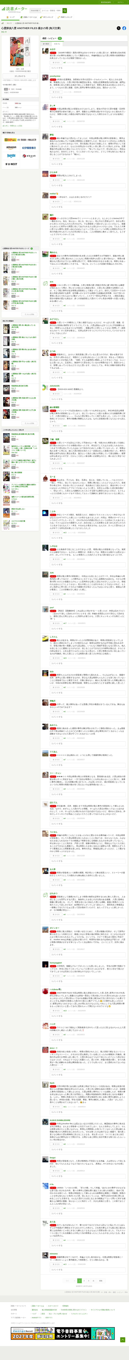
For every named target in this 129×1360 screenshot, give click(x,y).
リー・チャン (55, 773)
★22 (65, 532)
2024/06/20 (81, 239)
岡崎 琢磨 (14, 452)
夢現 (52, 135)
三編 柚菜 (54, 439)
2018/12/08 (82, 1264)
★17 (65, 623)
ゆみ (52, 671)
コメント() (71, 62)
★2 (64, 121)
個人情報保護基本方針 (49, 1310)
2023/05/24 (77, 394)
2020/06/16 (81, 1069)
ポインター (54, 928)
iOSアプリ (49, 1317)
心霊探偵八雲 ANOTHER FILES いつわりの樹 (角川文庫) (24, 254)
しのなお (53, 546)
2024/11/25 (81, 180)
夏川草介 (14, 523)
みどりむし (54, 319)
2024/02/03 (81, 305)
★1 (64, 372)
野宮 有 (13, 475)
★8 (64, 1144)
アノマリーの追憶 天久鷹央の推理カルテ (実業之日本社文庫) (23, 486)
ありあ (52, 1222)
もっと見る (29, 314)
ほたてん (53, 802)
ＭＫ (52, 282)
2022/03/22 (81, 738)
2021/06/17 (81, 949)
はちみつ (53, 893)
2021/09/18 (81, 914)
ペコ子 (52, 1024)
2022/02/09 (81, 818)
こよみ (52, 511)
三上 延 (13, 464)
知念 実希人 (15, 489)
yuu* (52, 607)
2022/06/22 (81, 594)
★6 (64, 268)
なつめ (52, 351)
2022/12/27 (81, 463)
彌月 (52, 215)
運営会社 (35, 1310)
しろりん (53, 637)
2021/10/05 (81, 880)
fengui (52, 1158)
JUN (52, 573)
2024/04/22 (81, 268)
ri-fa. (52, 1184)
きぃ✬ (52, 105)
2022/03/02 (81, 789)
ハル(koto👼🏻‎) (55, 989)
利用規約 (65, 1306)
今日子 (52, 49)
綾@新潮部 (54, 407)
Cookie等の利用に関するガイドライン (74, 1310)
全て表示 (46, 44)
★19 (65, 1011)
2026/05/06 (81, 62)
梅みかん (53, 252)
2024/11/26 (81, 158)
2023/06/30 (81, 372)
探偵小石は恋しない (18, 509)
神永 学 (9, 23)
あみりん (53, 725)
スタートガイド (53, 1306)
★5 (64, 62)
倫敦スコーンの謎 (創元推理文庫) (22, 497)
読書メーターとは (38, 1306)
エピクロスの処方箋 (18, 521)
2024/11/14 (77, 201)
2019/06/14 (81, 1171)
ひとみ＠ (53, 172)
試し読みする (20, 76)
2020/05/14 (82, 1106)
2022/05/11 (82, 658)
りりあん (53, 752)
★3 (64, 180)
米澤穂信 (14, 499)
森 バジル (14, 511)
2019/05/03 (81, 1208)
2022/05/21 (82, 623)
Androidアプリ (36, 1317)
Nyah (52, 1083)
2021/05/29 (81, 976)
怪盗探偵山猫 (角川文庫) (19, 386)
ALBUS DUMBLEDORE (60, 1120)
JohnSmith (55, 386)
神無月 (52, 701)
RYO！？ (54, 1048)
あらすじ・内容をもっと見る (12, 126)
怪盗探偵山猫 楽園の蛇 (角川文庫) (23, 434)
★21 (65, 1107)
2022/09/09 (82, 532)
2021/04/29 (82, 1010)
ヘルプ (34, 1314)
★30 (65, 426)
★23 (65, 658)
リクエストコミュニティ (79, 1314)
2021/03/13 (81, 1034)
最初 (67, 1281)
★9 (64, 789)
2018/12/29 (81, 1240)
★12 (65, 1264)
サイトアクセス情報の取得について (103, 1310)
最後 (100, 1281)
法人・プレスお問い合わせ (58, 1314)
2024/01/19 (81, 337)
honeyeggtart (56, 963)
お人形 (52, 869)
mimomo (54, 1254)
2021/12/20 (81, 855)
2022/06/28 (81, 559)
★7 (64, 760)
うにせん (53, 832)
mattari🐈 (54, 193)
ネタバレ (57, 44)
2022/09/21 (77, 498)
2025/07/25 (81, 121)
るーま (52, 477)
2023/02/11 (82, 426)
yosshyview (55, 76)
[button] (64, 10)
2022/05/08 (81, 687)
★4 (64, 159)
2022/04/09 (81, 711)
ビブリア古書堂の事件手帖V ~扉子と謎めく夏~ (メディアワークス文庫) (23, 461)
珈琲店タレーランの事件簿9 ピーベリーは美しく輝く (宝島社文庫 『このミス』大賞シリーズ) (24, 448)
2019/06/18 (81, 1144)
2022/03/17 (81, 759)
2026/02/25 (77, 92)
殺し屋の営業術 (16, 472)
